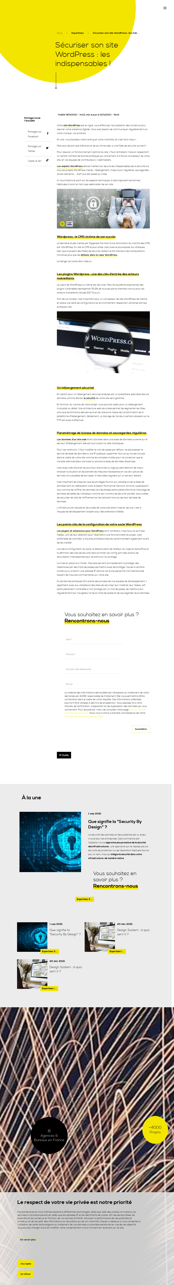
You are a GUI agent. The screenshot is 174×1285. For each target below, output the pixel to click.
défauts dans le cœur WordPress (99, 255)
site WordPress (71, 125)
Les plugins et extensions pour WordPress (80, 531)
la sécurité (89, 398)
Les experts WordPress (70, 166)
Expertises (78, 33)
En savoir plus (28, 1239)
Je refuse (25, 1274)
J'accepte (25, 1263)
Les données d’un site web (71, 439)
